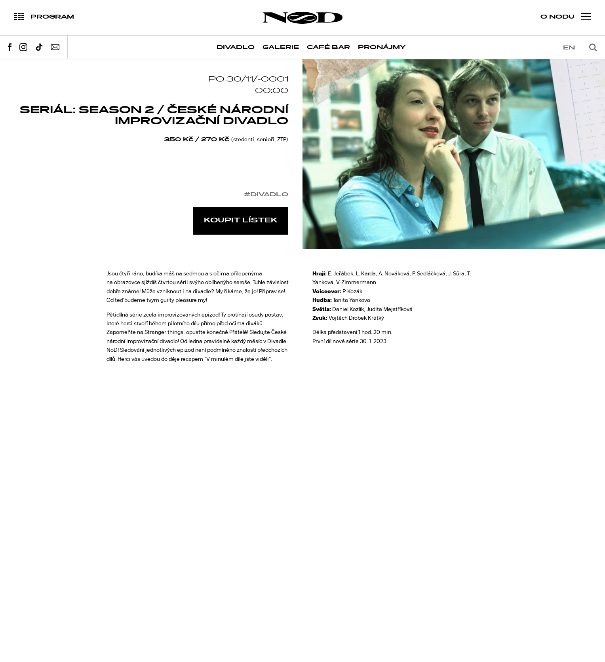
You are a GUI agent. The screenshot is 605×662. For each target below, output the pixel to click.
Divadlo (236, 47)
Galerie (281, 47)
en (569, 47)
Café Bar (328, 47)
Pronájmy (382, 47)
